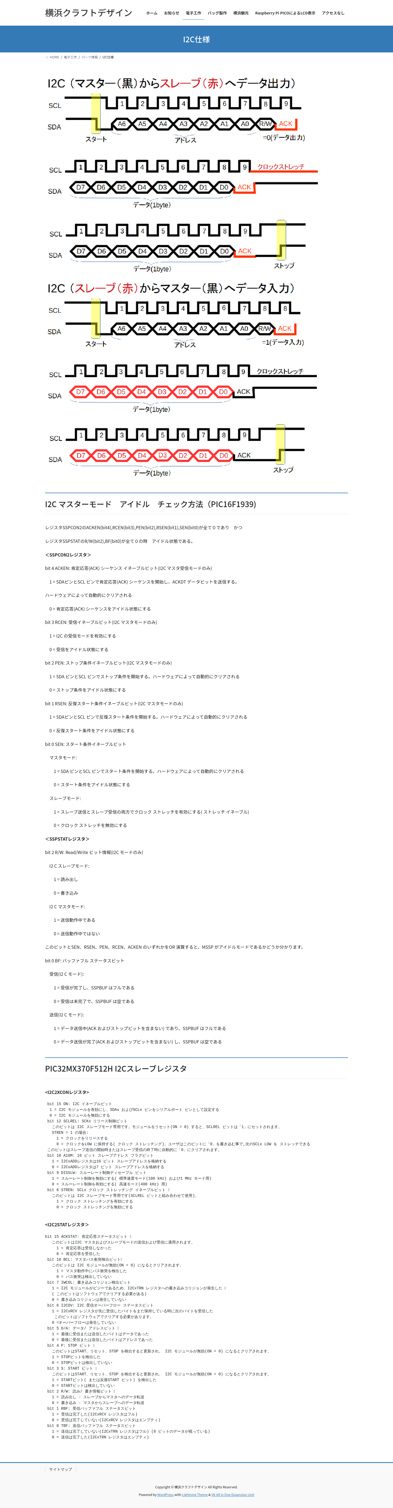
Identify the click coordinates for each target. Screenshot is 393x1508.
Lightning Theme (195, 1494)
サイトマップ (60, 1469)
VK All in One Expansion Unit (233, 1494)
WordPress (165, 1494)
